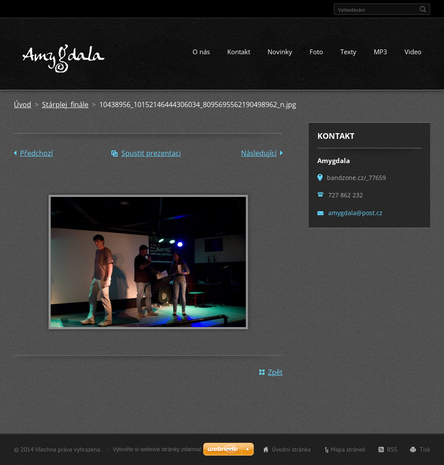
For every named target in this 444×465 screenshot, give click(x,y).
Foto (316, 51)
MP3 (380, 51)
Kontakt (238, 51)
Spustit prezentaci (151, 153)
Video (413, 51)
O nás (201, 51)
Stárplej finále (65, 104)
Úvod (22, 104)
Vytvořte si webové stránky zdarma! (157, 449)
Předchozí (36, 153)
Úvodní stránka (291, 449)
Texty (348, 51)
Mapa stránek (348, 449)
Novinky (280, 51)
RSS (392, 449)
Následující (259, 153)
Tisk (425, 449)
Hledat (423, 9)
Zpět (275, 372)
